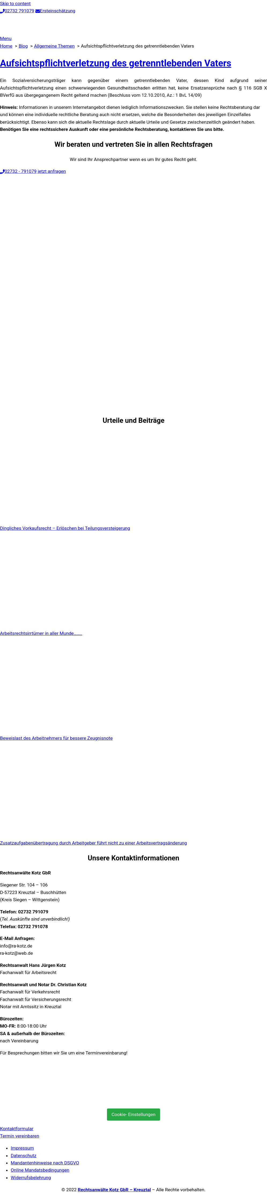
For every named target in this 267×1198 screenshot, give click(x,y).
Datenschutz (23, 1155)
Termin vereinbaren (19, 1136)
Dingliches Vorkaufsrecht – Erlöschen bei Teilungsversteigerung (65, 528)
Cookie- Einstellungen (133, 1114)
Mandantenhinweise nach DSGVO (45, 1162)
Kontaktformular (16, 1128)
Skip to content (15, 3)
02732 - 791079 (18, 171)
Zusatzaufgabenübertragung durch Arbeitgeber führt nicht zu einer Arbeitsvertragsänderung (93, 843)
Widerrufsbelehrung (31, 1177)
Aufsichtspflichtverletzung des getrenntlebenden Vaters (115, 63)
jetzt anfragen (52, 171)
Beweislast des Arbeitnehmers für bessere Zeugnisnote (56, 738)
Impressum (22, 1148)
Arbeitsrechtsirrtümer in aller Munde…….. (41, 633)
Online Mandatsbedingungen (40, 1170)
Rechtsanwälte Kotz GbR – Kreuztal (114, 1189)
